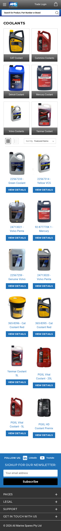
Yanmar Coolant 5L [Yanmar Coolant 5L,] (17, 373)
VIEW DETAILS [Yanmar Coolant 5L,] (17, 382)
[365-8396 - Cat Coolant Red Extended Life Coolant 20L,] (17, 307)
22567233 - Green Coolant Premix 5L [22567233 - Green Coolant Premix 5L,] (17, 182)
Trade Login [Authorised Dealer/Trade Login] (40, 4)
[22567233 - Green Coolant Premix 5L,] (17, 163)
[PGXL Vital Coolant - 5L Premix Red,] (17, 407)
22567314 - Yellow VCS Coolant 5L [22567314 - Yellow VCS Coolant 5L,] (44, 182)
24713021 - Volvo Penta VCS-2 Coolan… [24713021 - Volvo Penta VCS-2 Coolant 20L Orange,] (17, 231)
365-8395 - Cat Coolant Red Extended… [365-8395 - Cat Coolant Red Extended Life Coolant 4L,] (44, 327)
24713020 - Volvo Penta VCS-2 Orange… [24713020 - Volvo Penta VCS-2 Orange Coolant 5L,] (44, 279)
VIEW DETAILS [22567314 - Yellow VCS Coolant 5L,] (44, 189)
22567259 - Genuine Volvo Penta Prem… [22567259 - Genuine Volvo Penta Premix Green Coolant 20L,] (17, 279)
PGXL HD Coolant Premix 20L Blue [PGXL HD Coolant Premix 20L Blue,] (44, 428)
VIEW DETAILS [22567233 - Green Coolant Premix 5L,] (17, 189)
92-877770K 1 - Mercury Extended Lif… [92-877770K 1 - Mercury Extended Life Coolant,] (44, 231)
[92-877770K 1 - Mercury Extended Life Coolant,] (44, 211)
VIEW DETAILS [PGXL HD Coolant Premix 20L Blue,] (44, 435)
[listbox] (45, 141)
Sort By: (29, 141)
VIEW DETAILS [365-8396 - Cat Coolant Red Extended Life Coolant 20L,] (17, 334)
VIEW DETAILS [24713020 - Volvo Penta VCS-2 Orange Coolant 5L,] (44, 286)
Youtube (50, 458)
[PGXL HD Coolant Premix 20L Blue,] (44, 408)
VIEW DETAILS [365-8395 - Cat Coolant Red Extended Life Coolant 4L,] (44, 334)
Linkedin (33, 458)
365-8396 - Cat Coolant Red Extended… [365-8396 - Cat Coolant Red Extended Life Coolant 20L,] (17, 327)
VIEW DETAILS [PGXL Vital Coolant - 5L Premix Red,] (17, 433)
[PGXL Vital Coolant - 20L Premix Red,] (44, 357)
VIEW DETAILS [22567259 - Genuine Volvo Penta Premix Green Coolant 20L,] (17, 286)
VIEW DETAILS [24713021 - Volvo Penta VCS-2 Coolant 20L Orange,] (17, 237)
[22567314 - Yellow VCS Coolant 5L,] (44, 163)
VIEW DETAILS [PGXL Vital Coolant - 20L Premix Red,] (44, 385)
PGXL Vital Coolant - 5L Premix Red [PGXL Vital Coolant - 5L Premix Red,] (17, 426)
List (16, 141)
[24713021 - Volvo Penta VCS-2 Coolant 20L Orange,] (17, 211)
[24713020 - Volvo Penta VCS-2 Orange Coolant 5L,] (44, 259)
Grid (8, 141)
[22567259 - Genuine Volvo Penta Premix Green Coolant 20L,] (17, 259)
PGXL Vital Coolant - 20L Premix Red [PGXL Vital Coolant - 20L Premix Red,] (44, 378)
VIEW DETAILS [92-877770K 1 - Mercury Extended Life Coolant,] (44, 237)
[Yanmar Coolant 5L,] (17, 355)
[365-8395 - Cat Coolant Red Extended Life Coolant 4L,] (44, 307)
